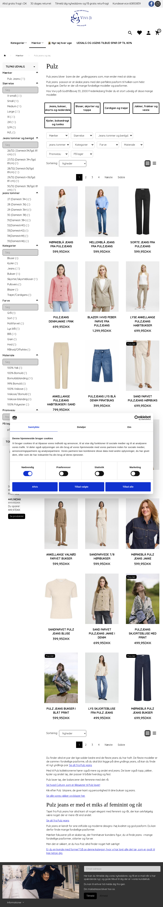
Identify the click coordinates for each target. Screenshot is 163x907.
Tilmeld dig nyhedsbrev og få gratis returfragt (82, 3)
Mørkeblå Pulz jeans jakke (142, 556)
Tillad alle (128, 486)
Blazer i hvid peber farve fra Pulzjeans (102, 321)
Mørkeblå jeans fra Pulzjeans (61, 244)
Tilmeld (90, 895)
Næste (109, 177)
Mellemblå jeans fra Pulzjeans (102, 244)
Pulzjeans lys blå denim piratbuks (102, 398)
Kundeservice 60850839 (127, 3)
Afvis (35, 486)
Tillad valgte (81, 486)
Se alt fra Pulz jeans (80, 765)
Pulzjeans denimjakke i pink (61, 319)
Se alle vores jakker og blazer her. (65, 795)
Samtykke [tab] (33, 427)
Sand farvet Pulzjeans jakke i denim (102, 633)
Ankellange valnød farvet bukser (61, 556)
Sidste (121, 177)
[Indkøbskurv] (158, 32)
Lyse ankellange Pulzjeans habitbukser (142, 321)
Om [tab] (129, 427)
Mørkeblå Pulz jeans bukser (142, 710)
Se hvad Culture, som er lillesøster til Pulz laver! (73, 785)
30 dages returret (41, 3)
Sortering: (52, 163)
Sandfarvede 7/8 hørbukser (101, 556)
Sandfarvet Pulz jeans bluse (61, 631)
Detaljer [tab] (81, 427)
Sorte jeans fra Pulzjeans (142, 244)
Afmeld (104, 895)
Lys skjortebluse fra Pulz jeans (101, 710)
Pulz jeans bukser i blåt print (61, 710)
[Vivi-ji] (81, 17)
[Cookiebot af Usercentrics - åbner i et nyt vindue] (137, 417)
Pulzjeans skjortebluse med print (142, 633)
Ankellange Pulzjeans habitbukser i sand (61, 400)
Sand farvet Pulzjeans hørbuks (142, 398)
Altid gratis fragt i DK (14, 3)
